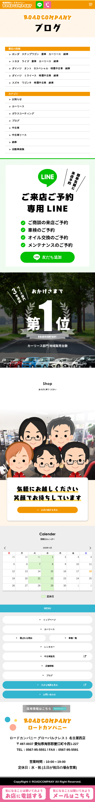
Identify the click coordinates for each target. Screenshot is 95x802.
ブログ (15, 120)
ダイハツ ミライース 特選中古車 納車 (35, 75)
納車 (14, 142)
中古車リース (19, 135)
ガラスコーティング (23, 113)
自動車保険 (18, 149)
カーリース (18, 106)
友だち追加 (47, 257)
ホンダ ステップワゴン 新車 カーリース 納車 (40, 54)
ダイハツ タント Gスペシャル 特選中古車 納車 (41, 68)
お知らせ (17, 99)
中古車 (15, 128)
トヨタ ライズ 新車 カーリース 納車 (35, 61)
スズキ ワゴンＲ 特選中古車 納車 (33, 82)
